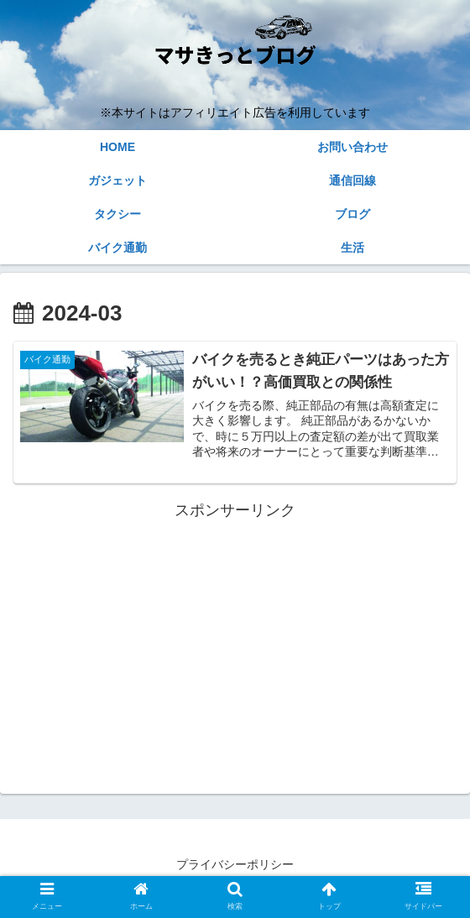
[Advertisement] (235, 641)
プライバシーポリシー (235, 864)
